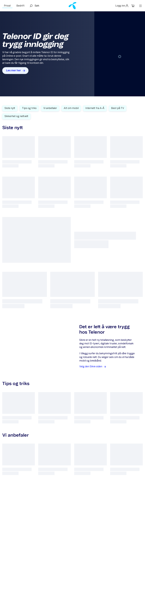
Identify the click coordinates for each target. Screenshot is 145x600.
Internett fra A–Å (94, 108)
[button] (122, 6)
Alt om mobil (71, 108)
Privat (7, 6)
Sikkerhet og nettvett (16, 116)
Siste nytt (10, 108)
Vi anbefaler (50, 108)
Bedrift (20, 6)
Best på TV (117, 108)
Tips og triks (29, 108)
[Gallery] (72, 53)
